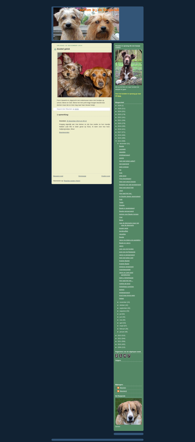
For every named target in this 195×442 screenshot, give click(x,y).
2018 (120, 129)
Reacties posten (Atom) (72, 181)
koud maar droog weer (127, 295)
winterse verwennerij (126, 267)
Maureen (123, 388)
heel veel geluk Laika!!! (127, 161)
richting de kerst (124, 284)
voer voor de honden (126, 249)
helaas (121, 298)
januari (122, 332)
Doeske (122, 205)
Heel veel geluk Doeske (127, 182)
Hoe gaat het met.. (125, 193)
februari (122, 329)
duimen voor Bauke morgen (129, 214)
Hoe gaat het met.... (126, 281)
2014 (120, 141)
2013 (120, 335)
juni (121, 317)
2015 (120, 138)
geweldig (122, 152)
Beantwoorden (64, 132)
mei (121, 320)
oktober (122, 305)
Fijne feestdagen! (125, 179)
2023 (120, 114)
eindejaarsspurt (124, 155)
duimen (121, 290)
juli (121, 314)
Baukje (121, 146)
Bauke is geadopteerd (127, 208)
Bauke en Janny (124, 243)
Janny (121, 246)
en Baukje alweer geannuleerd (129, 196)
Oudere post (105, 176)
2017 (120, 132)
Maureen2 (123, 391)
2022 (120, 117)
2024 (120, 111)
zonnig (121, 158)
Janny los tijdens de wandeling (130, 240)
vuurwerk (122, 149)
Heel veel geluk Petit (126, 188)
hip (120, 170)
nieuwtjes (122, 234)
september (123, 308)
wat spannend (124, 164)
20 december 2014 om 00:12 (77, 121)
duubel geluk (123, 228)
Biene (121, 220)
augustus (123, 311)
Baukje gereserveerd (126, 211)
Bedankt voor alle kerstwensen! (130, 185)
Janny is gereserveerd (127, 255)
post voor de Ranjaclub (127, 252)
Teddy (121, 202)
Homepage (82, 176)
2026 (120, 105)
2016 (120, 135)
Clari (120, 217)
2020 (120, 123)
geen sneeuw (124, 167)
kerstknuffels (123, 231)
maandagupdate (125, 269)
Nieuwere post (58, 176)
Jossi (121, 191)
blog (119, 96)
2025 (120, 108)
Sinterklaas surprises (126, 287)
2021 (120, 120)
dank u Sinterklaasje (126, 278)
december (123, 144)
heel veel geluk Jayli (126, 258)
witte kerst (122, 176)
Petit (120, 199)
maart (122, 326)
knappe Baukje (124, 261)
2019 (120, 126)
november (123, 302)
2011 (120, 341)
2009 (120, 347)
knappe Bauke (124, 264)
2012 (120, 338)
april (121, 323)
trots (120, 173)
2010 (120, 344)
